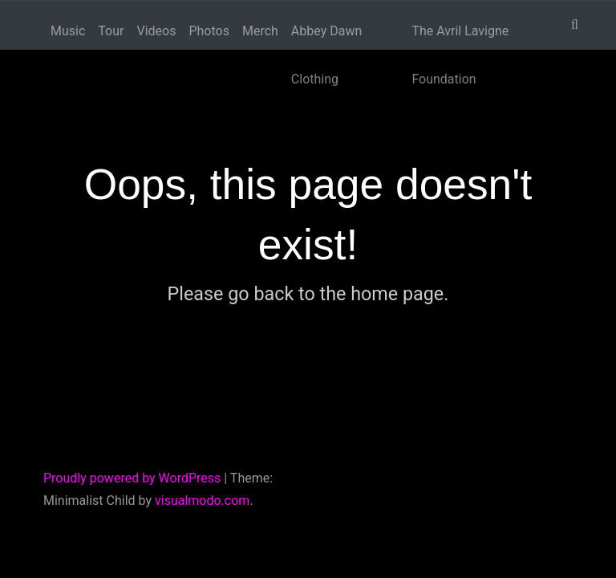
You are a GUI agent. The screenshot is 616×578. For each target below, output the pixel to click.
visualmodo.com (202, 500)
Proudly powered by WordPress (132, 478)
